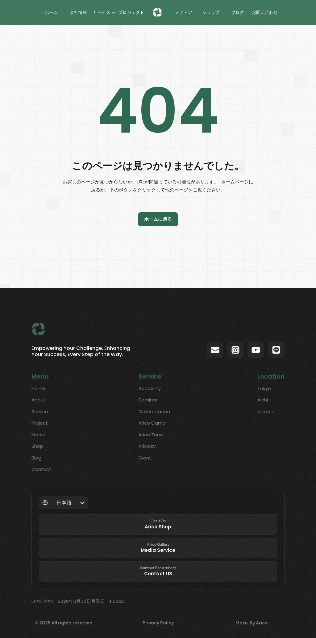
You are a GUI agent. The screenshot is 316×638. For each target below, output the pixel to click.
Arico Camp (152, 423)
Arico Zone (151, 434)
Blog (36, 458)
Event (145, 458)
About (38, 400)
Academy (150, 388)
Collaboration (154, 411)
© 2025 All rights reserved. (64, 623)
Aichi (262, 400)
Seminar (148, 400)
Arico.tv (147, 446)
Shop (37, 446)
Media (38, 434)
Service (39, 411)
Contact (41, 469)
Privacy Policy (158, 623)
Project (39, 423)
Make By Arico (251, 623)
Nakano (266, 411)
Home (38, 388)
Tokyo (264, 388)
